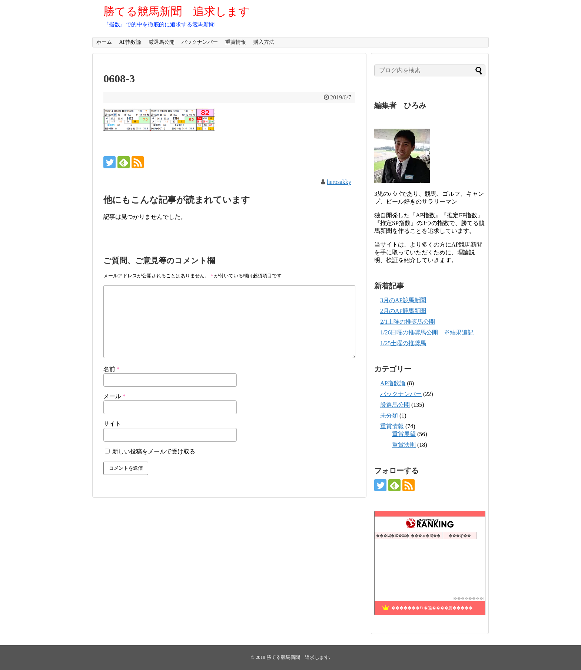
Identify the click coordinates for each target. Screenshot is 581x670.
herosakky (339, 182)
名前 (111, 369)
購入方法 (263, 42)
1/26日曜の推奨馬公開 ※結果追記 (427, 332)
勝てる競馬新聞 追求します (176, 11)
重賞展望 (404, 434)
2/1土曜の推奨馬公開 (407, 322)
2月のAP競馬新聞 (403, 311)
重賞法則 (404, 445)
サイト (112, 423)
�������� (468, 598)
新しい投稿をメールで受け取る (153, 451)
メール (114, 396)
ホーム (104, 42)
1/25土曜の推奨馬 (403, 343)
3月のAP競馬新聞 (403, 300)
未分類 (389, 415)
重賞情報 (235, 42)
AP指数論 (130, 42)
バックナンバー (200, 42)
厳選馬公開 (162, 42)
